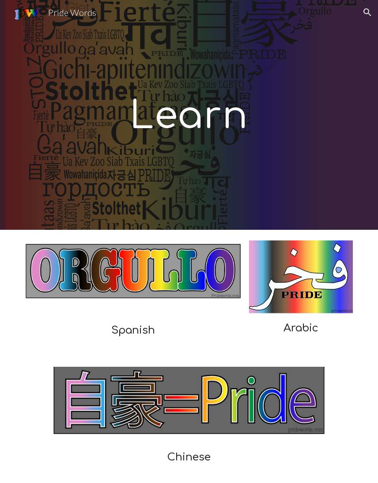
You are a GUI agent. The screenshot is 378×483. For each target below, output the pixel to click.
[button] (367, 12)
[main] (189, 114)
